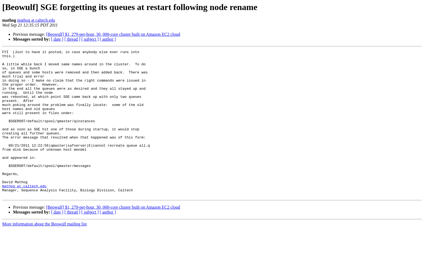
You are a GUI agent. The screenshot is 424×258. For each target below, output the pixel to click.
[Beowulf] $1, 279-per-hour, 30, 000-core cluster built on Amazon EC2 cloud (113, 34)
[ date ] (57, 39)
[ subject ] (90, 39)
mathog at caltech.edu (36, 20)
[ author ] (108, 39)
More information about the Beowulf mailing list (44, 253)
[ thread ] (72, 39)
